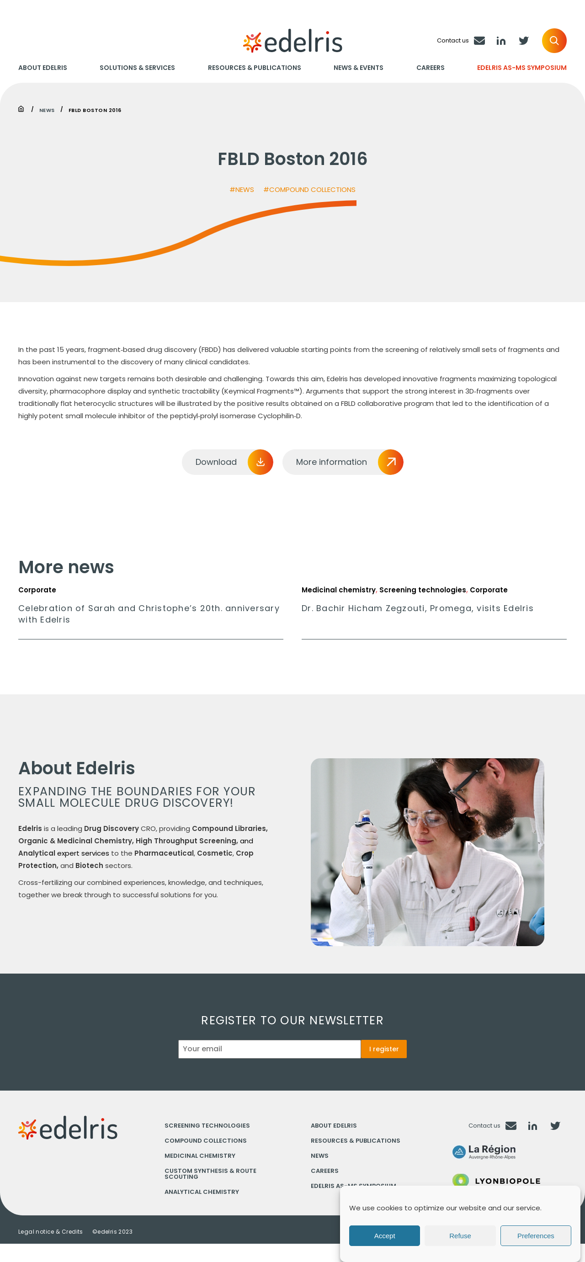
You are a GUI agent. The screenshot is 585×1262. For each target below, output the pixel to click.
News (47, 109)
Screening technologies (207, 1126)
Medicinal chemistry (200, 1156)
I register (384, 1049)
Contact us (484, 1125)
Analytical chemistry (202, 1192)
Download (216, 462)
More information (331, 462)
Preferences (535, 1236)
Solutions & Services (137, 67)
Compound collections (206, 1141)
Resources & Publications (254, 67)
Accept (384, 1236)
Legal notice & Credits (50, 1232)
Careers (430, 67)
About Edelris (42, 67)
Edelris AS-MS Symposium (522, 67)
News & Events (358, 67)
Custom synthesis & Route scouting (210, 1174)
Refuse (460, 1236)
